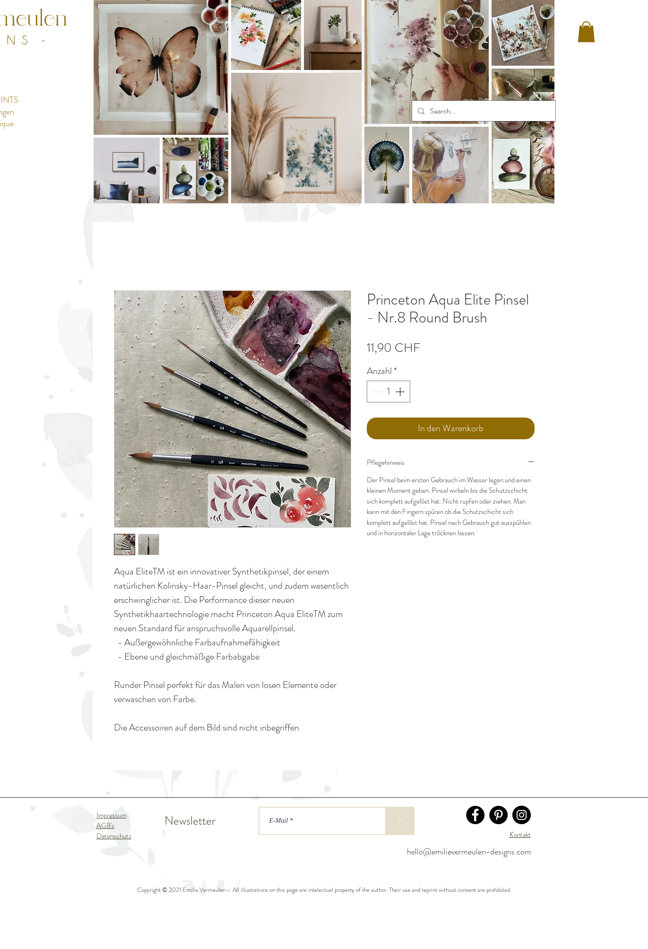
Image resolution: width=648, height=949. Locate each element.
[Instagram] (521, 815)
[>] (400, 821)
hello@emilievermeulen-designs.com (469, 851)
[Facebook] (475, 815)
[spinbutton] (388, 391)
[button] (586, 31)
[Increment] (401, 391)
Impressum (111, 815)
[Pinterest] (498, 815)
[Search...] (483, 111)
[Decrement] (376, 391)
